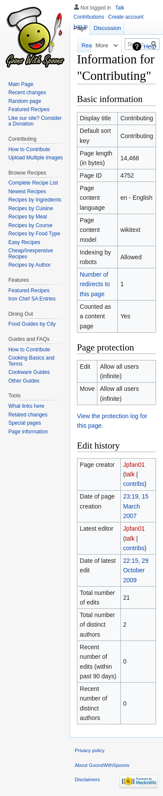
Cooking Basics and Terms (31, 361)
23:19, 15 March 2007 (135, 506)
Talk (119, 8)
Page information (28, 432)
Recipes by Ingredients (34, 200)
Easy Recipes (24, 242)
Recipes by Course (30, 225)
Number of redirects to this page (95, 284)
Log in (80, 26)
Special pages (24, 423)
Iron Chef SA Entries (32, 299)
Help (149, 46)
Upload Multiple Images (35, 158)
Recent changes (27, 92)
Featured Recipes (29, 109)
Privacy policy (89, 750)
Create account (125, 17)
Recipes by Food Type (34, 234)
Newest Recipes (27, 191)
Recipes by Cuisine (30, 208)
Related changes (27, 415)
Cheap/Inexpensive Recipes (30, 254)
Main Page (20, 84)
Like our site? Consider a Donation (35, 121)
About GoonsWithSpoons (102, 765)
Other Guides (23, 381)
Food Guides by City (32, 324)
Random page (24, 101)
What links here (26, 406)
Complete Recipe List (33, 183)
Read (81, 45)
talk (130, 474)
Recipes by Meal (27, 217)
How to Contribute (29, 149)
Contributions (88, 17)
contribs (133, 483)
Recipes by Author (29, 265)
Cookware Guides (29, 372)
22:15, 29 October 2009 (135, 570)
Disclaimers (87, 779)
